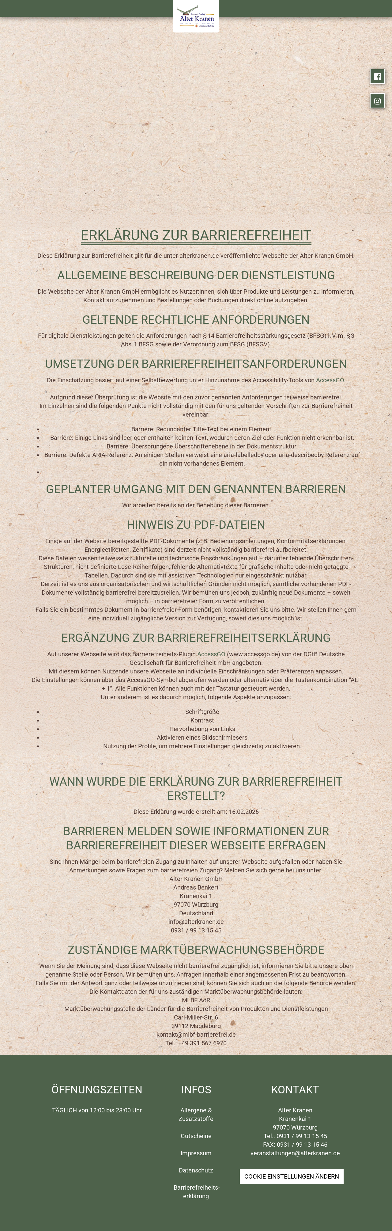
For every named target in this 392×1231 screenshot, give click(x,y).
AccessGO (330, 380)
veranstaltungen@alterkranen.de (295, 1153)
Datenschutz (196, 1170)
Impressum (196, 1153)
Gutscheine (196, 1136)
